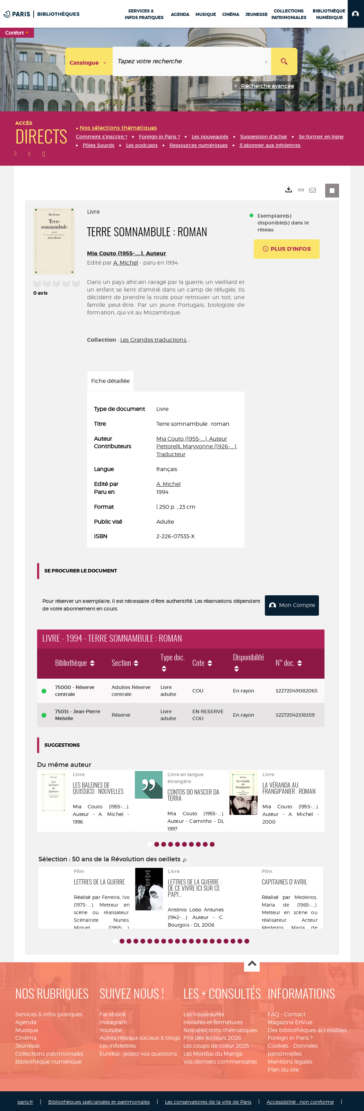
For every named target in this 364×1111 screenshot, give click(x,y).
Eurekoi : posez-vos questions (138, 1051)
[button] (356, 14)
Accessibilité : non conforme (300, 1100)
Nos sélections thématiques (220, 1028)
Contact (294, 1012)
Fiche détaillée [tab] (110, 381)
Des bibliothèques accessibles (307, 1028)
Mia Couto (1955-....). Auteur (126, 253)
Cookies (278, 1043)
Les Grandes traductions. (153, 340)
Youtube (110, 1028)
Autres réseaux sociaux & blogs (139, 1035)
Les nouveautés (203, 1012)
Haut (252, 962)
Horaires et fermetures (213, 1020)
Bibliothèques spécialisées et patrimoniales (99, 1100)
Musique (26, 1028)
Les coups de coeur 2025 (216, 1043)
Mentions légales (290, 1059)
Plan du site (283, 1067)
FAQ (273, 1012)
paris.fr (25, 1100)
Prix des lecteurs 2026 (212, 1035)
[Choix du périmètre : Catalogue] (89, 61)
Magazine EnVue (290, 1020)
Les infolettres (117, 1043)
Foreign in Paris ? (290, 1035)
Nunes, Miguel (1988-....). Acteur (102, 925)
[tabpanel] (165, 473)
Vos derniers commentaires (220, 1059)
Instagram (113, 1020)
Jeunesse (27, 1043)
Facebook (112, 1012)
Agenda (25, 1020)
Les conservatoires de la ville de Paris (208, 1100)
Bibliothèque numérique (48, 1059)
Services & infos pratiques (49, 1012)
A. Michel (125, 262)
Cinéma (25, 1035)
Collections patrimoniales (49, 1051)
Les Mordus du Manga (212, 1051)
